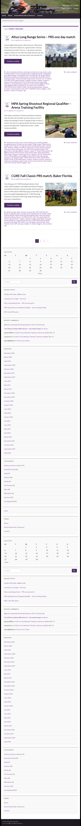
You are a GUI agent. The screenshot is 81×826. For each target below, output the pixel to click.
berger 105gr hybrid (43, 144)
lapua (35, 152)
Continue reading (13, 61)
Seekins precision (38, 159)
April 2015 (7, 433)
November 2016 (9, 397)
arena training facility (23, 74)
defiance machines (20, 147)
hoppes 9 (46, 80)
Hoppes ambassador (43, 151)
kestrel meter (19, 152)
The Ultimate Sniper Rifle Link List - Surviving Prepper (22, 329)
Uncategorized (26, 40)
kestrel (24, 82)
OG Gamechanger (17, 158)
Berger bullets (45, 75)
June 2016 (7, 409)
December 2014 (9, 441)
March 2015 (8, 437)
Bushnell (7, 77)
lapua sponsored (33, 82)
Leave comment (71, 72)
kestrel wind (29, 152)
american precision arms (32, 72)
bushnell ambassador (38, 146)
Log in (6, 511)
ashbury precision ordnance (13, 465)
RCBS (24, 87)
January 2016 (8, 417)
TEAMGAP (32, 89)
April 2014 (7, 453)
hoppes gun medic (38, 219)
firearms (38, 79)
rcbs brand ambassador (34, 87)
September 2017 (9, 377)
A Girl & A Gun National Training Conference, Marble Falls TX (35, 333)
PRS (19, 222)
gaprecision (8, 151)
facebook (30, 147)
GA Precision (8, 485)
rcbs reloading (30, 222)
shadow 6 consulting (11, 161)
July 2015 (7, 421)
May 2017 (7, 385)
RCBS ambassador (20, 159)
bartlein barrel (26, 214)
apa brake (43, 72)
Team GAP (24, 89)
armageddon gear (36, 74)
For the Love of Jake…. (23, 341)
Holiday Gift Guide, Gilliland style (15, 294)
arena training (28, 142)
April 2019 (7, 361)
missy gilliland (8, 85)
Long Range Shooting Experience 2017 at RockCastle (27, 325)
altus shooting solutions (15, 72)
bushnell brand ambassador (20, 77)
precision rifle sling (10, 222)
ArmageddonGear (23, 75)
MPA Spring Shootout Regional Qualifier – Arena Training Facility (41, 105)
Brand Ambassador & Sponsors (24, 15)
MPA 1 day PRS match (11, 312)
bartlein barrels (35, 75)
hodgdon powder (31, 80)
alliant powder (11, 212)
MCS (30, 220)
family (6, 473)
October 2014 (9, 445)
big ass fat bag (19, 146)
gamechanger (20, 80)
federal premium (9, 79)
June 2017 (7, 381)
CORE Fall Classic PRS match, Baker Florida (41, 176)
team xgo (20, 224)
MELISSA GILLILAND (63, 5)
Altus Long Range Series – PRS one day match (43, 37)
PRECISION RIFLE (20, 85)
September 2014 (9, 449)
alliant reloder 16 (22, 212)
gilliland (20, 151)
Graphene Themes (17, 823)
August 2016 (8, 405)
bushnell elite (33, 77)
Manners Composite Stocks (13, 84)
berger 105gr (31, 144)
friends (6, 481)
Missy (47, 84)
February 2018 (9, 369)
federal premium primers (12, 217)
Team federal (47, 161)
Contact (40, 15)
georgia (15, 151)
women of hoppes (17, 90)
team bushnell (15, 89)
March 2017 (8, 389)
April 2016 (7, 413)
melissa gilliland (40, 84)
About (10, 15)
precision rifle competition (36, 85)
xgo (24, 90)
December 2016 (9, 393)
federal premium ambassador (25, 79)
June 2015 (7, 425)
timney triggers (41, 89)
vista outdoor (47, 224)
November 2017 (9, 373)
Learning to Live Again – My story (15, 299)
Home (4, 15)
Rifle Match (8, 493)
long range (43, 82)
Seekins (29, 159)
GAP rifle (36, 217)
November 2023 (9, 353)
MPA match (36, 156)
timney (14, 163)
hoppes (39, 80)
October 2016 (9, 401)
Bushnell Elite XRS (32, 215)
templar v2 (27, 224)
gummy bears (14, 219)
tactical (30, 161)
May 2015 (7, 429)
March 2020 (8, 357)
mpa (30, 156)
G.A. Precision (47, 79)
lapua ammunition (43, 152)
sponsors (7, 497)
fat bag (36, 147)
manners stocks (29, 84)
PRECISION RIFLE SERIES (13, 87)
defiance (11, 147)
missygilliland (17, 40)
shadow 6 (48, 159)
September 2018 (9, 365)
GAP (46, 149)
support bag (23, 161)
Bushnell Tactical (44, 77)
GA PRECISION (9, 80)
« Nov (40, 273)
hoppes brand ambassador (13, 82)
